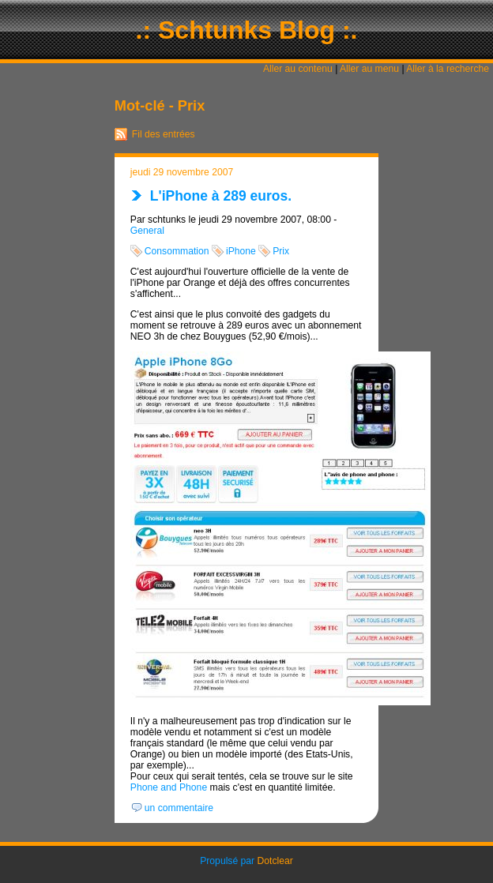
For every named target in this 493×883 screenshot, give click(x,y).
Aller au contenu (298, 68)
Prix (281, 251)
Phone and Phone (168, 787)
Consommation (177, 251)
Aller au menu (369, 68)
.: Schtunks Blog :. (247, 30)
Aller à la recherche (447, 68)
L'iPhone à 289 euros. (221, 196)
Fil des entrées (163, 134)
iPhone (241, 251)
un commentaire (179, 807)
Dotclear (275, 860)
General (147, 230)
